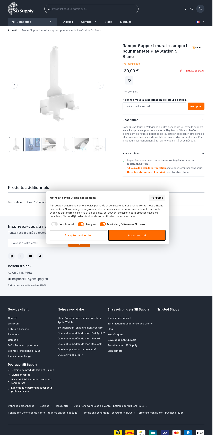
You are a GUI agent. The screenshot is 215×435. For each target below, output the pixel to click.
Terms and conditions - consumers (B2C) (108, 412)
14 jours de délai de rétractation (146, 167)
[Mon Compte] (89, 22)
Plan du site (61, 405)
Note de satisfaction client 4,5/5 (146, 172)
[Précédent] (13, 85)
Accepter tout (137, 235)
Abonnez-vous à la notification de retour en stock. (155, 99)
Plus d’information (37, 202)
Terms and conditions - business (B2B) (160, 412)
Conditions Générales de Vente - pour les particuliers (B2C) (109, 405)
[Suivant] (101, 85)
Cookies (44, 405)
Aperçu (157, 197)
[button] (196, 48)
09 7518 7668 (22, 272)
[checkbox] (62, 224)
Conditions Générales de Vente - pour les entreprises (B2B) (43, 412)
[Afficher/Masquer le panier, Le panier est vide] (200, 9)
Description (15, 202)
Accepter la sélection (78, 235)
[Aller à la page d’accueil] (12, 30)
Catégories (32, 22)
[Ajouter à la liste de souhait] (129, 80)
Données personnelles (21, 405)
